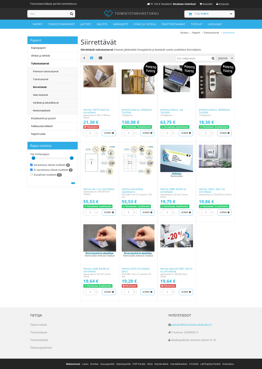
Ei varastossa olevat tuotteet (51, 169)
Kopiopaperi (38, 47)
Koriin (108, 132)
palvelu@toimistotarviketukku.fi (192, 324)
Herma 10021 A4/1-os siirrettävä (212, 190)
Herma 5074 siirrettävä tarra (136, 270)
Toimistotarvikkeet (61, 24)
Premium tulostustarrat (46, 71)
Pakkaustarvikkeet (42, 126)
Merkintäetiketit (41, 110)
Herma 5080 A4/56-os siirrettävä (173, 190)
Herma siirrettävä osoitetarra (132, 190)
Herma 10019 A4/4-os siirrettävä (96, 111)
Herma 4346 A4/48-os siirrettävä (96, 270)
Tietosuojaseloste (41, 347)
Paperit (38, 24)
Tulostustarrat (40, 63)
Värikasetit (120, 24)
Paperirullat (38, 133)
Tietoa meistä (38, 324)
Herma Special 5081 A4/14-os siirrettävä (176, 270)
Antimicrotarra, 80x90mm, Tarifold (215, 111)
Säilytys (102, 24)
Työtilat (196, 24)
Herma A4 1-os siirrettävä (98, 189)
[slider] (33, 158)
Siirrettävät (40, 86)
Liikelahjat (215, 24)
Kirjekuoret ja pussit (43, 118)
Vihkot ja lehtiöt (40, 55)
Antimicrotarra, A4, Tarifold (171, 111)
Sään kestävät (40, 94)
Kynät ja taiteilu (145, 24)
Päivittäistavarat (173, 24)
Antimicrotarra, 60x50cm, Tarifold (137, 111)
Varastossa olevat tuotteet (50, 165)
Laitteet (85, 24)
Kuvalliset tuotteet (46, 174)
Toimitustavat (38, 332)
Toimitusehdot (39, 340)
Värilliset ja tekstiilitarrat (46, 102)
